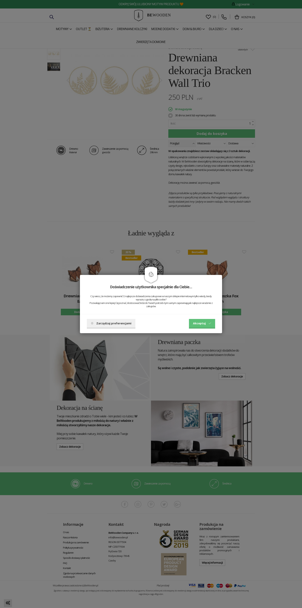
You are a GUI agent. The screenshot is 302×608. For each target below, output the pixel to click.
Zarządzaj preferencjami (111, 323)
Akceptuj (202, 323)
